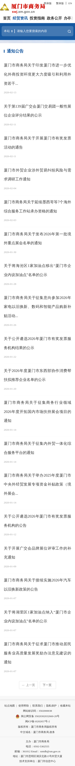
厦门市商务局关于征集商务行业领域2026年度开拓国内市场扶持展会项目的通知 (37, 411)
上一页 (28, 685)
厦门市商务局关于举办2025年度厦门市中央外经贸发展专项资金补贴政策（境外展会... (37, 484)
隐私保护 (51, 705)
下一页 (47, 685)
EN (70, 3)
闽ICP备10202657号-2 (37, 721)
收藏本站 (65, 705)
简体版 (48, 3)
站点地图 (9, 705)
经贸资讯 (20, 18)
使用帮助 (23, 705)
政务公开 (54, 18)
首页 (7, 18)
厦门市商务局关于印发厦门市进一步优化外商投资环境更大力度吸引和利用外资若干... (37, 74)
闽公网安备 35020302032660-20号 (38, 716)
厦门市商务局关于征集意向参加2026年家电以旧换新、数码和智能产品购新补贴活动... (37, 307)
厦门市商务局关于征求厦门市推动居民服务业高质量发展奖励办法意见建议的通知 (37, 653)
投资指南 (37, 18)
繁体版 (60, 3)
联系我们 (37, 705)
